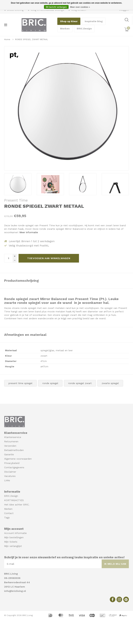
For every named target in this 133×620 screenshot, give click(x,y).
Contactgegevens (14, 467)
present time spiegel (20, 383)
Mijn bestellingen (14, 537)
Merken (65, 28)
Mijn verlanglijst (13, 546)
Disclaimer (10, 471)
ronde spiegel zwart (80, 383)
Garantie (9, 454)
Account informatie (15, 533)
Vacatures (10, 476)
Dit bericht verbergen (56, 7)
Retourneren (11, 441)
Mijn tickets (10, 541)
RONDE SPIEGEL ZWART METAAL (31, 39)
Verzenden (10, 445)
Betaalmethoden (14, 450)
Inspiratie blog (94, 21)
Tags (7, 517)
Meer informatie (28, 232)
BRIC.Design (84, 28)
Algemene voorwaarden (18, 458)
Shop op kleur (69, 21)
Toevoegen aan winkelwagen (48, 258)
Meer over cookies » (80, 7)
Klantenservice (12, 437)
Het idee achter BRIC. (16, 504)
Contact (9, 513)
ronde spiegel (50, 383)
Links (7, 480)
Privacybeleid (11, 463)
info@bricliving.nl (15, 591)
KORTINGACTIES (14, 500)
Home (7, 39)
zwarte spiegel (110, 383)
